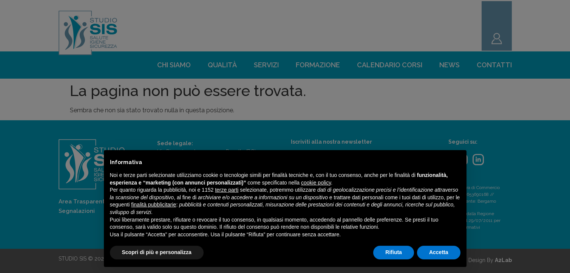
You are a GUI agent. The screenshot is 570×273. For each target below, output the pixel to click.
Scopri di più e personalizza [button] (157, 252)
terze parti (226, 190)
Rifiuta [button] (393, 252)
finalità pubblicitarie (153, 205)
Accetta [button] (438, 252)
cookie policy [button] (316, 183)
